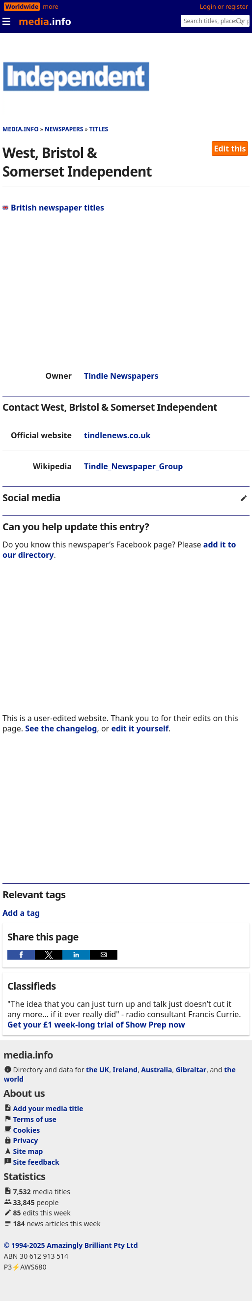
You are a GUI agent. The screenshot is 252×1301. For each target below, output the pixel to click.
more (50, 6)
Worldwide (21, 6)
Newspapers (64, 129)
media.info (20, 129)
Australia (156, 1069)
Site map (28, 1151)
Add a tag (21, 913)
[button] (21, 955)
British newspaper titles (53, 207)
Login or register (224, 6)
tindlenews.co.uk (117, 435)
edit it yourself (139, 728)
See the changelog (61, 728)
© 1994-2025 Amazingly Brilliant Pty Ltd (71, 1245)
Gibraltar (191, 1069)
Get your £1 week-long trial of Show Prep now (96, 1024)
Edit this (230, 148)
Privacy (25, 1140)
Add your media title (48, 1108)
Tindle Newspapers (121, 375)
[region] (126, 292)
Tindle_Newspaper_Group (133, 466)
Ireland (125, 1069)
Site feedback (36, 1162)
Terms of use (34, 1119)
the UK (97, 1069)
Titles (99, 129)
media (45, 21)
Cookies (26, 1130)
